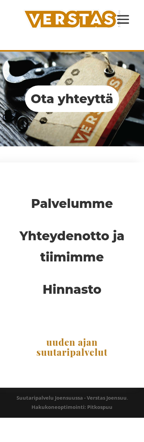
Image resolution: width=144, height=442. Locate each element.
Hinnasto (72, 289)
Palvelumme (72, 203)
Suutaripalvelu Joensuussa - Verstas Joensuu (72, 397)
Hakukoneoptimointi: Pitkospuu (72, 406)
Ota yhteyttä (72, 98)
